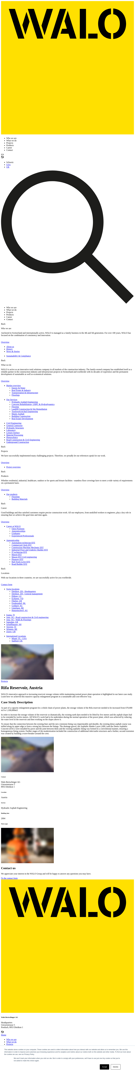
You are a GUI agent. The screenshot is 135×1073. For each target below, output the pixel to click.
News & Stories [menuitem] (13, 351)
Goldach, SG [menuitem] (17, 606)
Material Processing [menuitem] (14, 435)
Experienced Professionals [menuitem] (23, 536)
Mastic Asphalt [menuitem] (18, 414)
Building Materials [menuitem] (19, 499)
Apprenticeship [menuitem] (12, 540)
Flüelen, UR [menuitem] (17, 601)
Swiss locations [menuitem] (12, 589)
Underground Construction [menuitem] (17, 442)
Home (3, 1035)
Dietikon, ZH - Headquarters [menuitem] (24, 591)
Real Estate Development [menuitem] (22, 419)
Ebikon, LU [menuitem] (17, 596)
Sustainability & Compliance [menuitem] (18, 356)
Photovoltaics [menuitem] (12, 437)
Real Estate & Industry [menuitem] (21, 390)
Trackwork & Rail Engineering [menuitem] (25, 411)
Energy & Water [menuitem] (18, 388)
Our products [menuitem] (11, 494)
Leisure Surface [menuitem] (13, 433)
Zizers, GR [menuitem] (11, 631)
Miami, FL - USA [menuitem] (19, 638)
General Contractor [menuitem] (14, 425)
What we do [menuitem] (11, 1042)
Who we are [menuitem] (11, 1039)
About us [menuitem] (10, 347)
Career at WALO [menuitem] (13, 526)
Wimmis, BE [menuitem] (11, 629)
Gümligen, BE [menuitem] (18, 608)
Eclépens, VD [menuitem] (17, 598)
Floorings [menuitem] (16, 395)
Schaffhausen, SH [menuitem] (13, 624)
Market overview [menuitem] (13, 385)
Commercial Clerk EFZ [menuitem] (22, 545)
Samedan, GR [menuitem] (12, 622)
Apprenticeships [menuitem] (18, 531)
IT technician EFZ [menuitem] (19, 552)
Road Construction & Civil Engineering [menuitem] (23, 440)
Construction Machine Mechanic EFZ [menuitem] (28, 547)
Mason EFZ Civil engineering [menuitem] (24, 557)
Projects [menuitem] (9, 1044)
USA (8, 165)
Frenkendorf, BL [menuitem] (19, 603)
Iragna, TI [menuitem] (10, 615)
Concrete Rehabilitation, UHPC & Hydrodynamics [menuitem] (33, 404)
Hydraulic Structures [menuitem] (15, 428)
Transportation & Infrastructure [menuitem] (25, 393)
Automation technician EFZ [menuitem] (23, 543)
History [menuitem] (9, 349)
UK (7, 167)
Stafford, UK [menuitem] (17, 641)
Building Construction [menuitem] (21, 416)
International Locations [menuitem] (16, 636)
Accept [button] (104, 1067)
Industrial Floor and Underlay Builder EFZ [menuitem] (30, 550)
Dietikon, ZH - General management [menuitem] (27, 594)
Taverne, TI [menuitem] (11, 627)
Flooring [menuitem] (15, 407)
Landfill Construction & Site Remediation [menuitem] (29, 409)
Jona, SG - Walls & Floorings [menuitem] (18, 620)
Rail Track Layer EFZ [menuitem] (21, 562)
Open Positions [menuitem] (18, 529)
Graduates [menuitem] (16, 533)
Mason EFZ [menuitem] (17, 554)
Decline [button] (115, 1067)
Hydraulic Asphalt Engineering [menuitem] (25, 402)
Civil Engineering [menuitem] (13, 423)
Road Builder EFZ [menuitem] (19, 564)
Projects (4, 681)
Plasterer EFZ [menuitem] (17, 559)
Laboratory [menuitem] (11, 430)
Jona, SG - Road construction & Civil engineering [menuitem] (27, 617)
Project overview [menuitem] (13, 467)
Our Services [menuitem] (11, 399)
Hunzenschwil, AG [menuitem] (20, 610)
